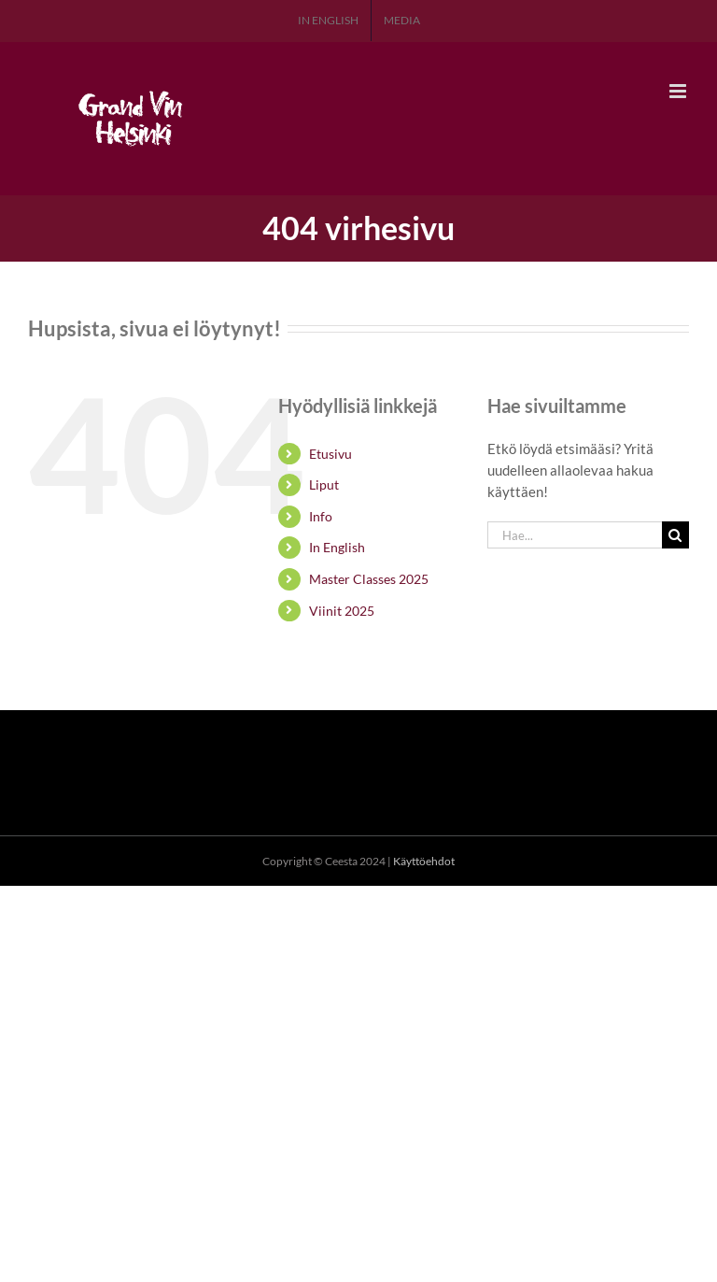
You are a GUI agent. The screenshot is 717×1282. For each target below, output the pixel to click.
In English (337, 547)
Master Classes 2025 (369, 579)
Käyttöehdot (424, 861)
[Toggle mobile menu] (679, 91)
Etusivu (330, 454)
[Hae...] (574, 534)
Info (320, 516)
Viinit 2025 (341, 611)
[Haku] (675, 534)
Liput (324, 484)
